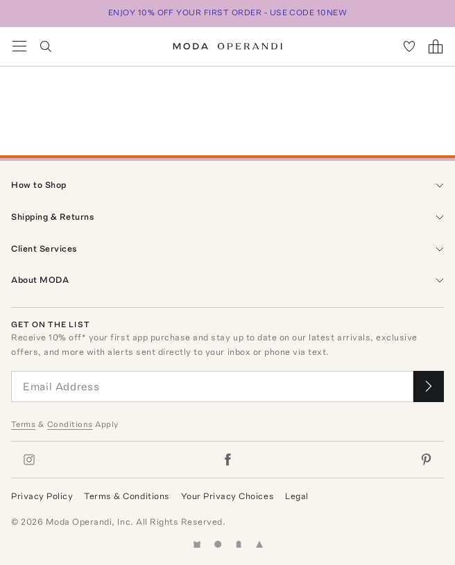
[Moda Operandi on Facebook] (227, 460)
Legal (297, 496)
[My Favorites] (409, 46)
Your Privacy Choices (227, 496)
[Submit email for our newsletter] (428, 386)
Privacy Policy (42, 496)
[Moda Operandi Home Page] (227, 46)
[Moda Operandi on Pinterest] (426, 460)
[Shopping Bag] (435, 46)
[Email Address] (212, 386)
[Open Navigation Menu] (19, 46)
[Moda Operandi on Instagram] (29, 460)
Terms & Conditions (126, 496)
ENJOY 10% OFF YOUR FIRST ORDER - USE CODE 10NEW (227, 12)
